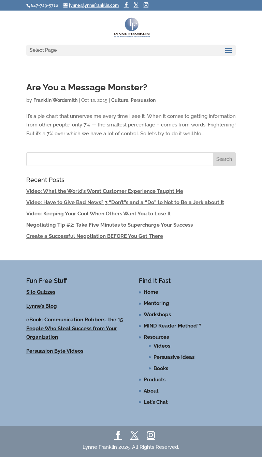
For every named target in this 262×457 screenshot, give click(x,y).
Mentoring (156, 303)
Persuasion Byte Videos (54, 351)
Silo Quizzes (40, 292)
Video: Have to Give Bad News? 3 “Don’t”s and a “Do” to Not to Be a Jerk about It (125, 202)
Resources (156, 337)
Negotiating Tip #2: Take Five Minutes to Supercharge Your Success (109, 225)
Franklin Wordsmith (55, 100)
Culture (119, 100)
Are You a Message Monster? (86, 87)
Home (151, 292)
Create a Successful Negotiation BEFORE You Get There (94, 236)
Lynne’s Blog (41, 306)
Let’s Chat (156, 402)
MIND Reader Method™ (172, 326)
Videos (162, 346)
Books (161, 368)
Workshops (157, 314)
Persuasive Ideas (174, 357)
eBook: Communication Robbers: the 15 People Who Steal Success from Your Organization (74, 328)
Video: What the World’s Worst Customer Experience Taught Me (104, 191)
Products (154, 380)
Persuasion (143, 100)
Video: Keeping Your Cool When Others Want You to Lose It (98, 214)
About (151, 391)
